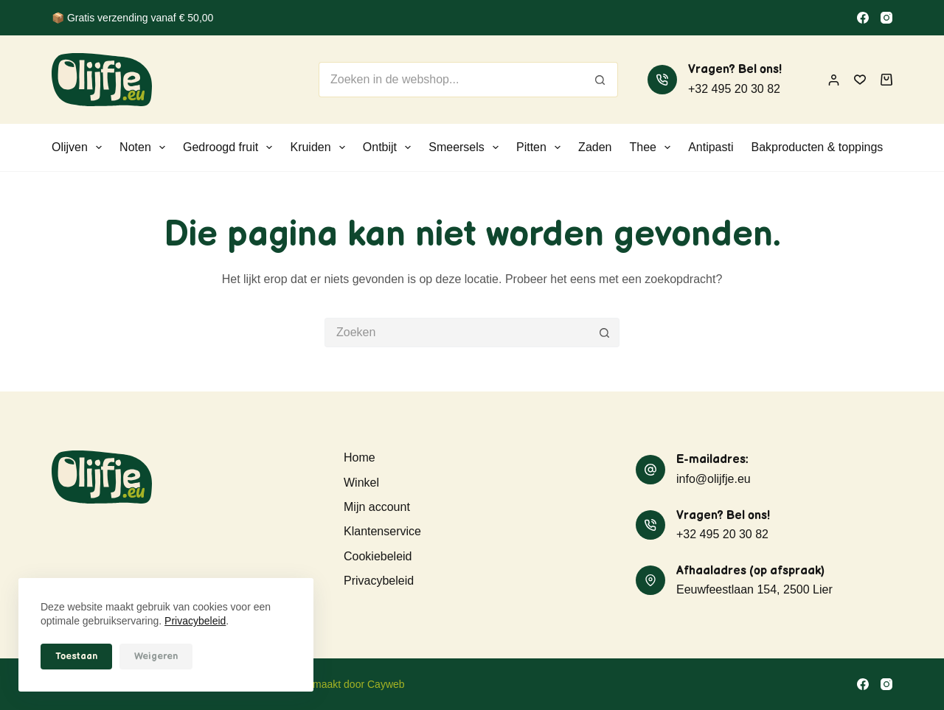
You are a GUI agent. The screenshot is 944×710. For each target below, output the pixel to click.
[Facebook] (863, 18)
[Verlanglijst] (860, 80)
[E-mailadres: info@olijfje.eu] (650, 469)
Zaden (594, 147)
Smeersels (466, 147)
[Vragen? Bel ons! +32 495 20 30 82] (662, 79)
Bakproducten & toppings (818, 147)
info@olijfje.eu (713, 479)
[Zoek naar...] (451, 79)
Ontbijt (390, 147)
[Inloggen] (833, 80)
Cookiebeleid (378, 556)
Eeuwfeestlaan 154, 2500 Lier (754, 589)
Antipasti (710, 147)
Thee (652, 147)
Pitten (541, 147)
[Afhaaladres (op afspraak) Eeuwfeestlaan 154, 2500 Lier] (650, 580)
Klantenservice (382, 531)
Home (359, 457)
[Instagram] (886, 18)
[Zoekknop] (600, 79)
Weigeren (156, 656)
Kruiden (320, 147)
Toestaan (76, 656)
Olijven (80, 147)
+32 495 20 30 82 (734, 89)
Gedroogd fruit (230, 147)
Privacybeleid (195, 621)
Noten (145, 147)
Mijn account (377, 507)
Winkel (361, 482)
